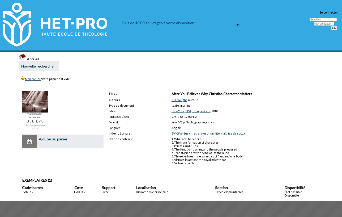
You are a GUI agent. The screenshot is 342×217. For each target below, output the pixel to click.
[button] (29, 141)
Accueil (29, 59)
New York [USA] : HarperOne (191, 111)
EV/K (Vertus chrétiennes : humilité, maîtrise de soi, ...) (208, 133)
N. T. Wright (179, 100)
